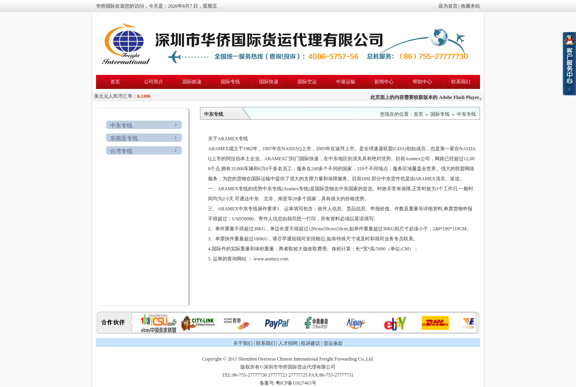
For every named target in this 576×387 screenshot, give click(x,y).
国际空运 (307, 82)
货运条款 (333, 343)
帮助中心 (422, 82)
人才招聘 (288, 343)
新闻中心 (384, 82)
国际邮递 (192, 82)
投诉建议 (310, 343)
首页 (115, 82)
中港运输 (345, 82)
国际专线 (230, 82)
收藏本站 (470, 6)
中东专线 (121, 126)
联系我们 (460, 82)
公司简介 (153, 82)
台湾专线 (121, 151)
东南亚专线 (124, 138)
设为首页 (448, 6)
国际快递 (268, 82)
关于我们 (242, 343)
